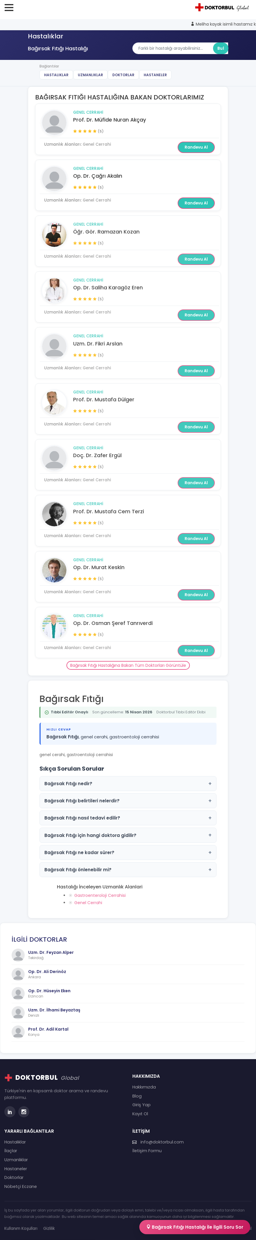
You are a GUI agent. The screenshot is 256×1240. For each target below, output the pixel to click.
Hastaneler (155, 74)
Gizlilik (49, 1228)
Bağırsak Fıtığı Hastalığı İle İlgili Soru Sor (194, 1227)
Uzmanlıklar (90, 74)
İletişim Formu (147, 1151)
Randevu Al (196, 147)
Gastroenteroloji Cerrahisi (100, 895)
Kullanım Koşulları (20, 1228)
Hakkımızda (144, 1087)
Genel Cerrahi (88, 112)
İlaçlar (10, 1151)
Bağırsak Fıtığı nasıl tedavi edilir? (128, 818)
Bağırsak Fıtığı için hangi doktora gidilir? (128, 835)
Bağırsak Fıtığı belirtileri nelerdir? (128, 800)
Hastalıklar (56, 74)
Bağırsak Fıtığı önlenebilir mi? (128, 869)
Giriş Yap (141, 1105)
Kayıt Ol (140, 1114)
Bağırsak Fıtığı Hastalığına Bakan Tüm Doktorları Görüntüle (128, 665)
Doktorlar (123, 74)
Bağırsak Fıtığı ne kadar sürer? (128, 852)
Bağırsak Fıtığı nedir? (128, 783)
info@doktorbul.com (158, 1142)
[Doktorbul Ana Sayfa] (222, 7)
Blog (137, 1096)
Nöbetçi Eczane (20, 1186)
